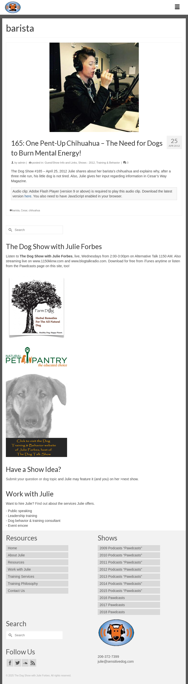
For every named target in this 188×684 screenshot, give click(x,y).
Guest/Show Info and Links (61, 162)
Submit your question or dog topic (31, 479)
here (27, 196)
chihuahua (34, 210)
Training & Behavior (108, 162)
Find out (41, 503)
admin (21, 162)
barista (16, 210)
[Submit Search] (9, 230)
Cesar (24, 210)
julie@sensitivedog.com (116, 661)
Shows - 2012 (86, 162)
